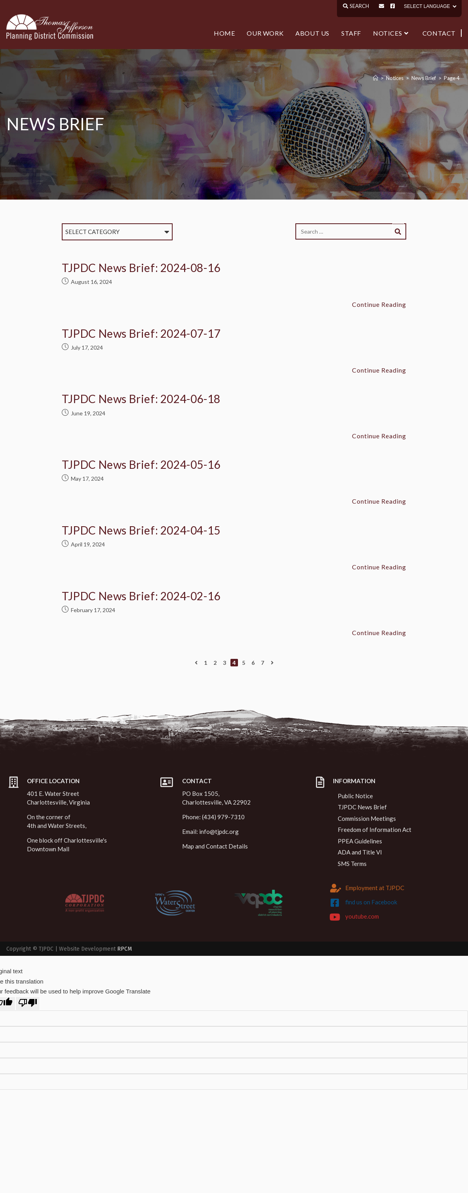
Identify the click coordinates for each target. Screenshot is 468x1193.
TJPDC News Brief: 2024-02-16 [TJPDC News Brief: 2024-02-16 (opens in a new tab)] (141, 596)
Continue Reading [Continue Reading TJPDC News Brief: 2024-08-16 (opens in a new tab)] (379, 304)
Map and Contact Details (215, 846)
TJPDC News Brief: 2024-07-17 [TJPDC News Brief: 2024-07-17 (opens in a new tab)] (141, 333)
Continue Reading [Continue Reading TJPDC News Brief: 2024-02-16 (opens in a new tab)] (379, 633)
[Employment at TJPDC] (335, 888)
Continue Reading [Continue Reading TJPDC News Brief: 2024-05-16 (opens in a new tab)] (379, 501)
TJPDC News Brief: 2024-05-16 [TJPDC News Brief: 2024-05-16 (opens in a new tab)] (141, 464)
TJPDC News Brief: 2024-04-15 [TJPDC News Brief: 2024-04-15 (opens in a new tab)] (141, 530)
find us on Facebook (371, 902)
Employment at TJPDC (374, 887)
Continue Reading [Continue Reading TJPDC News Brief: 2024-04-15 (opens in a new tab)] (379, 567)
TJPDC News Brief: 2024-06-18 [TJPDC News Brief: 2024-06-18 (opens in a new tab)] (141, 398)
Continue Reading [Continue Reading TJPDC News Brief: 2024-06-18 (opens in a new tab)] (379, 436)
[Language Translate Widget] (429, 6)
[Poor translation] (27, 1004)
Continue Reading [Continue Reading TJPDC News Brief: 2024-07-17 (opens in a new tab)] (379, 370)
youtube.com (362, 916)
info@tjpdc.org (219, 831)
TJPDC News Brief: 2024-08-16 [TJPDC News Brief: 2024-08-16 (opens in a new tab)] (141, 267)
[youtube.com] (334, 917)
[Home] (375, 78)
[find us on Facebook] (334, 903)
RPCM (124, 949)
